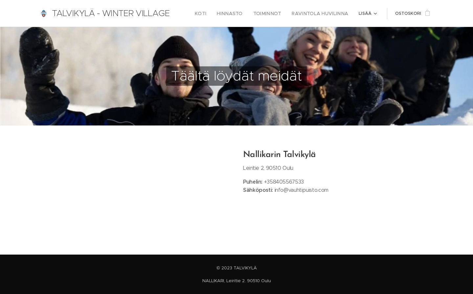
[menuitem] (214, 13)
